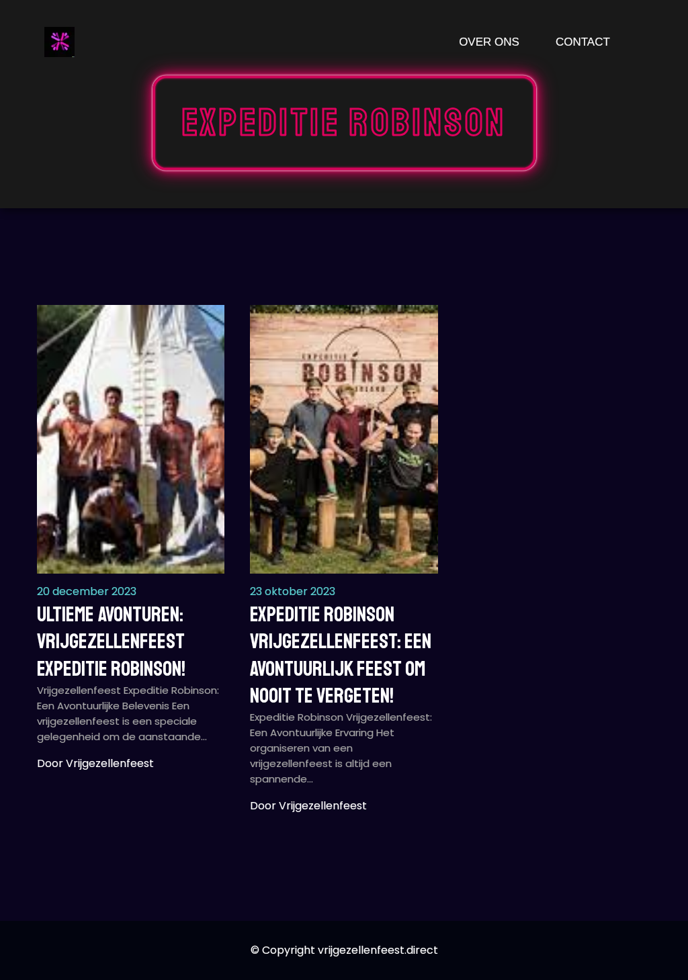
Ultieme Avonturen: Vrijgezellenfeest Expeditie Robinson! (111, 642)
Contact (583, 42)
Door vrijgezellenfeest (95, 763)
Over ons (489, 42)
